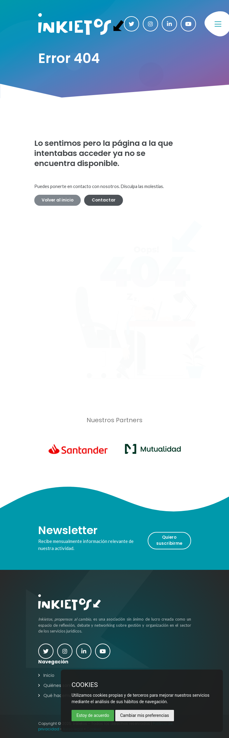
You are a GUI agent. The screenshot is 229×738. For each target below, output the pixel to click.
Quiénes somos (60, 685)
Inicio (48, 675)
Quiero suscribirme (169, 540)
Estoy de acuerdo (92, 715)
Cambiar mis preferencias (144, 715)
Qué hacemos (58, 695)
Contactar (97, 200)
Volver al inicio (50, 200)
